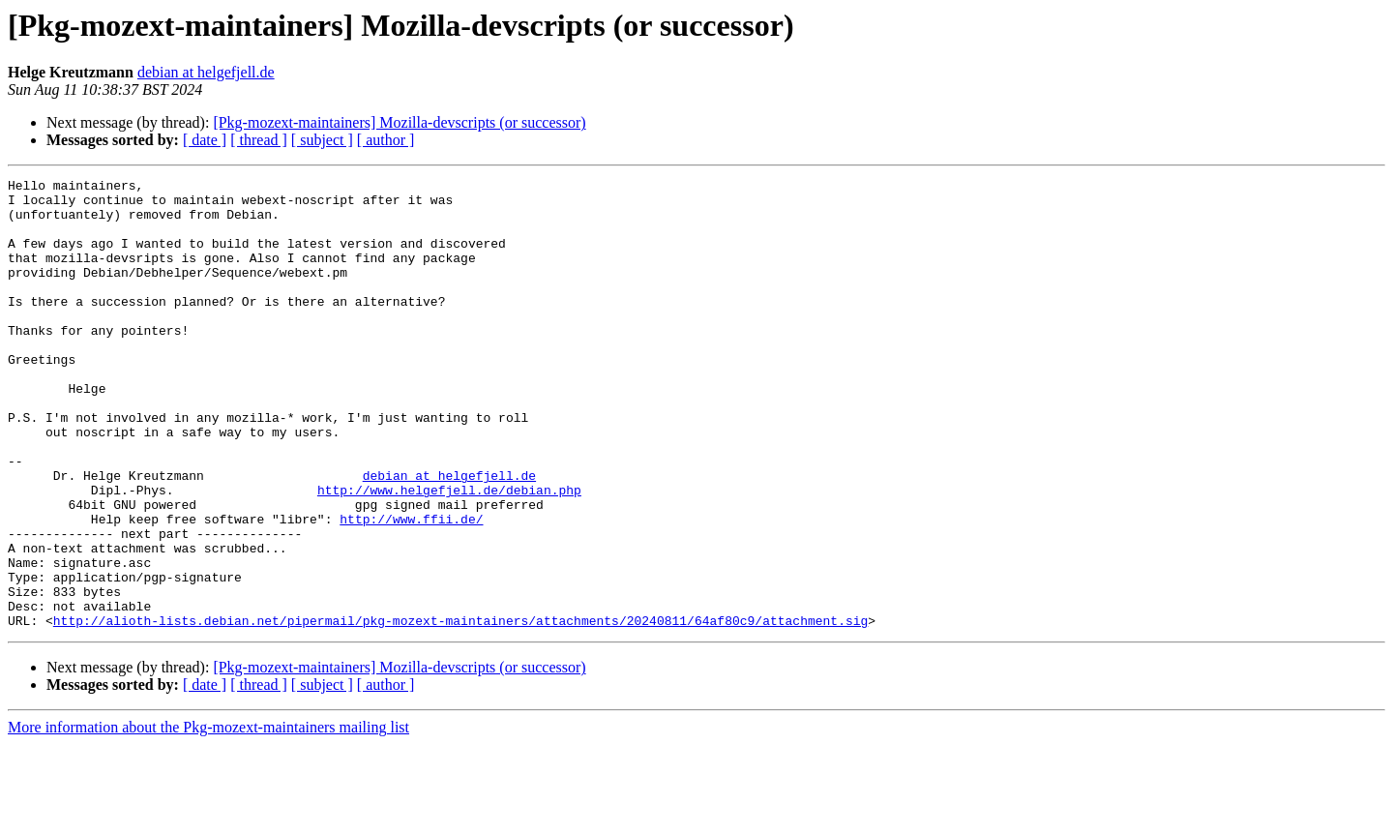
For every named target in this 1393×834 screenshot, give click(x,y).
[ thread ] (258, 140)
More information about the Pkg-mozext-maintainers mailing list (208, 817)
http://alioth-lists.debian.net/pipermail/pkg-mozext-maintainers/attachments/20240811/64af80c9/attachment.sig (460, 710)
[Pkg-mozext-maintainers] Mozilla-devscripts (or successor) (399, 122)
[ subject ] (322, 140)
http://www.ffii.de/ (411, 588)
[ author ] (386, 140)
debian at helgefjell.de (206, 72)
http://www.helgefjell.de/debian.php (449, 553)
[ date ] (204, 140)
